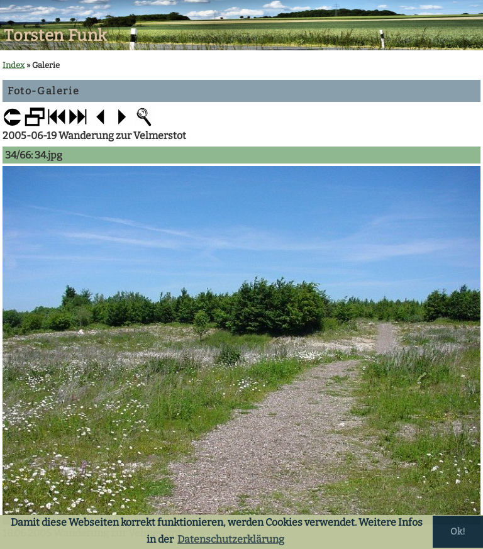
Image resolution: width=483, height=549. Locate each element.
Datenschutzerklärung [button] (230, 539)
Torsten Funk (56, 35)
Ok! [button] (457, 531)
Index (14, 65)
